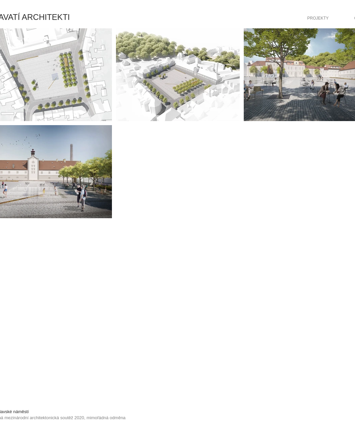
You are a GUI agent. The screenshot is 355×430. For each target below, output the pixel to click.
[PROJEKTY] (318, 18)
